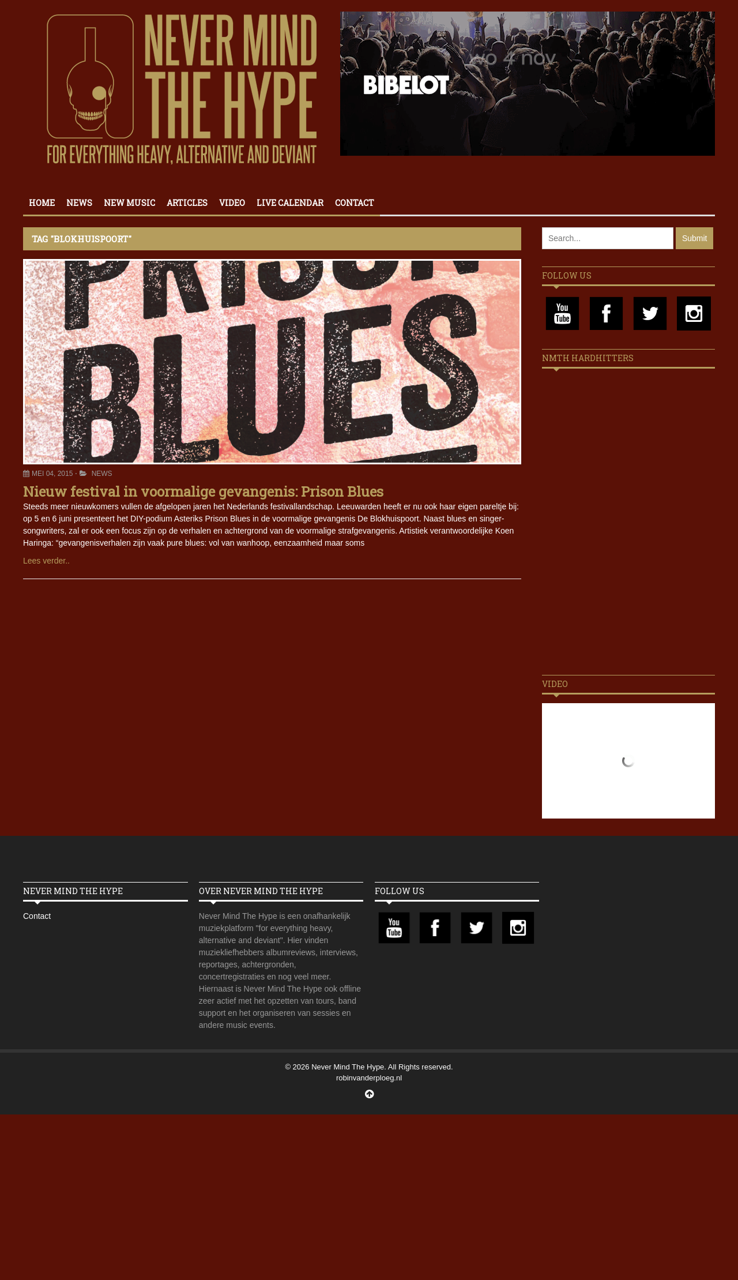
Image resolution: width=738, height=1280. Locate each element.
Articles (187, 202)
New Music (129, 202)
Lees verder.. (46, 560)
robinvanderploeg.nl (369, 1077)
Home (42, 202)
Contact (354, 202)
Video (232, 202)
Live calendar (290, 202)
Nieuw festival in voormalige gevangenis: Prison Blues (203, 491)
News (79, 202)
